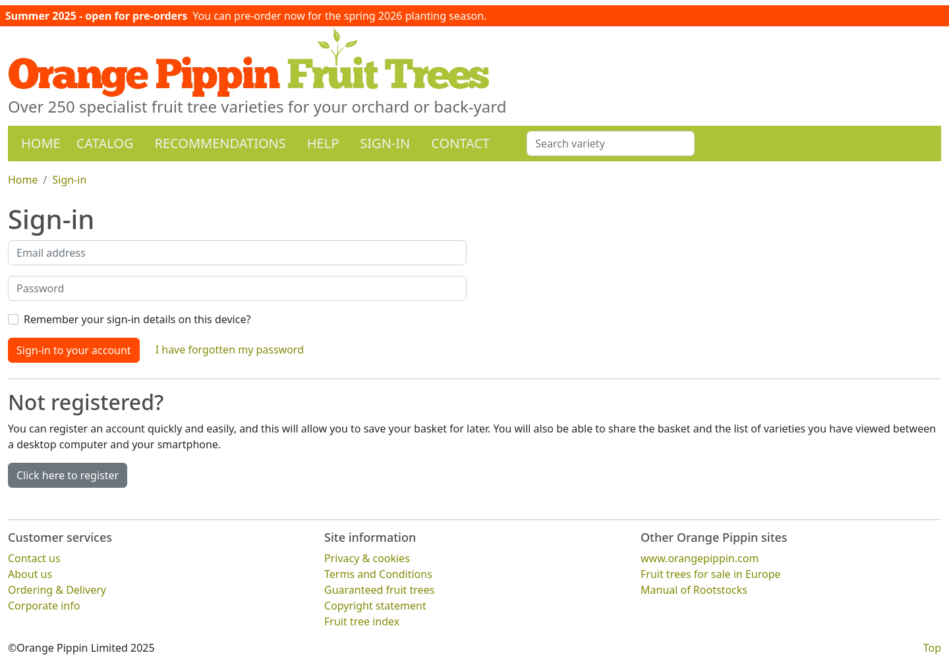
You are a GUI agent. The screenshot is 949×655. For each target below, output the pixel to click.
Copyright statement (375, 605)
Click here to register (67, 475)
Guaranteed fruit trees (379, 589)
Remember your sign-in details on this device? (137, 319)
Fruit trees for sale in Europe (711, 573)
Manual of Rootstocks (694, 589)
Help (323, 143)
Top (932, 647)
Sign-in (385, 143)
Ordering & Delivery (57, 589)
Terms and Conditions (378, 573)
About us (30, 573)
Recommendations (219, 143)
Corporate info (44, 605)
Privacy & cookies (367, 557)
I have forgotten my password (230, 349)
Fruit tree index (361, 621)
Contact (460, 143)
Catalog (105, 143)
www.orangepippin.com (700, 557)
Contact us (34, 557)
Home (41, 143)
